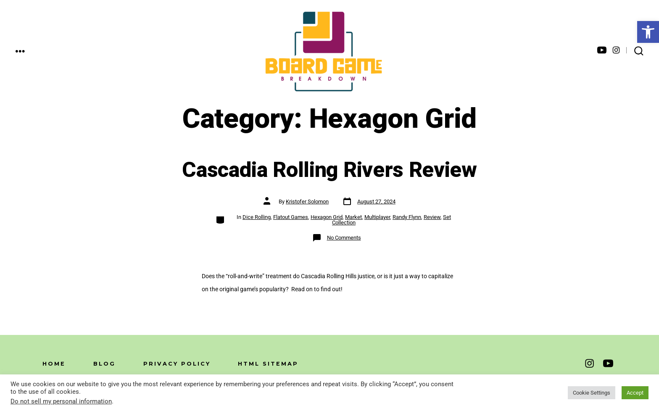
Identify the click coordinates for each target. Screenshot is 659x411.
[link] (648, 32)
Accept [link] (635, 393)
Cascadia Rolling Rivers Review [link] (329, 170)
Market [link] (353, 217)
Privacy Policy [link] (177, 364)
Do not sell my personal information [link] (61, 401)
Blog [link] (104, 364)
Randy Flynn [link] (407, 217)
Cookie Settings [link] (591, 393)
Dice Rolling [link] (257, 217)
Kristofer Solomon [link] (307, 201)
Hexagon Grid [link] (327, 217)
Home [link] (54, 364)
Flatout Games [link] (290, 217)
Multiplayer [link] (377, 217)
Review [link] (432, 217)
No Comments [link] (344, 237)
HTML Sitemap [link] (268, 364)
